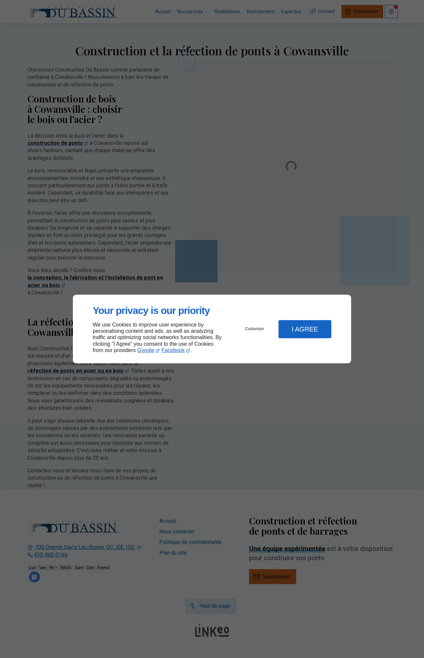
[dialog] (212, 329)
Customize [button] (254, 329)
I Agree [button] (305, 329)
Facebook (173, 350)
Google (145, 350)
